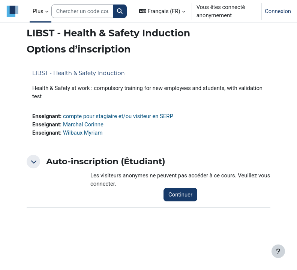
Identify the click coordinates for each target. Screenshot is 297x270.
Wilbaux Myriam (82, 132)
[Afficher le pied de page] (278, 251)
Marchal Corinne (83, 124)
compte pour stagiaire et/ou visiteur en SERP (118, 116)
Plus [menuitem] (38, 11)
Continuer (180, 194)
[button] (162, 11)
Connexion (278, 11)
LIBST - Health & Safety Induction (78, 72)
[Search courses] (82, 11)
